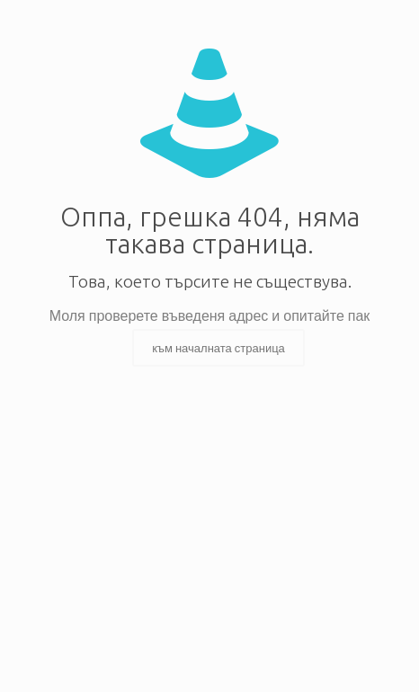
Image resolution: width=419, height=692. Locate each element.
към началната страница (218, 348)
